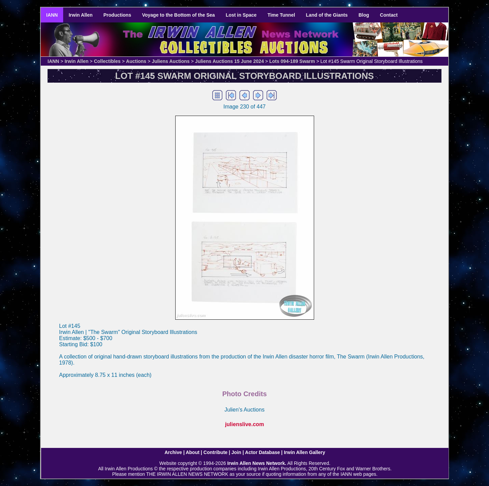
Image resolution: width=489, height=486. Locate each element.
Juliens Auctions (171, 61)
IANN (52, 15)
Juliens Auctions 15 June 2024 (229, 61)
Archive (173, 452)
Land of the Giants (327, 15)
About (192, 452)
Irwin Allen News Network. (256, 463)
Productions (117, 15)
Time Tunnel (281, 15)
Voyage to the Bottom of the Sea (178, 15)
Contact (389, 15)
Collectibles (107, 61)
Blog (364, 15)
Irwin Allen (80, 15)
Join (236, 452)
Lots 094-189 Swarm (292, 61)
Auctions (136, 61)
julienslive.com (244, 424)
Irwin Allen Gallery (304, 452)
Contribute (215, 452)
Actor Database (262, 452)
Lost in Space (241, 15)
